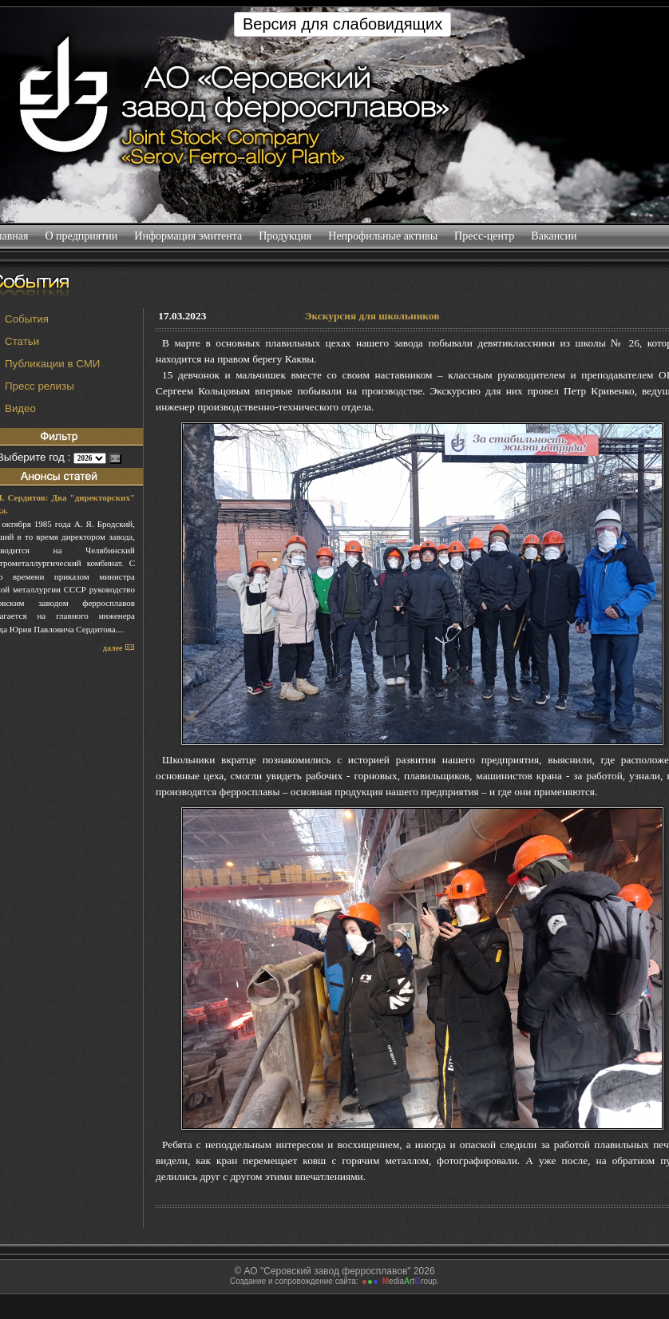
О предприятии (81, 236)
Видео (20, 408)
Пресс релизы (39, 386)
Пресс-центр (484, 236)
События (27, 319)
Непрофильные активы (383, 236)
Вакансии (554, 236)
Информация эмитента (188, 236)
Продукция (285, 236)
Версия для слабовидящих (342, 24)
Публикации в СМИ (52, 364)
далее (119, 648)
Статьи (22, 341)
